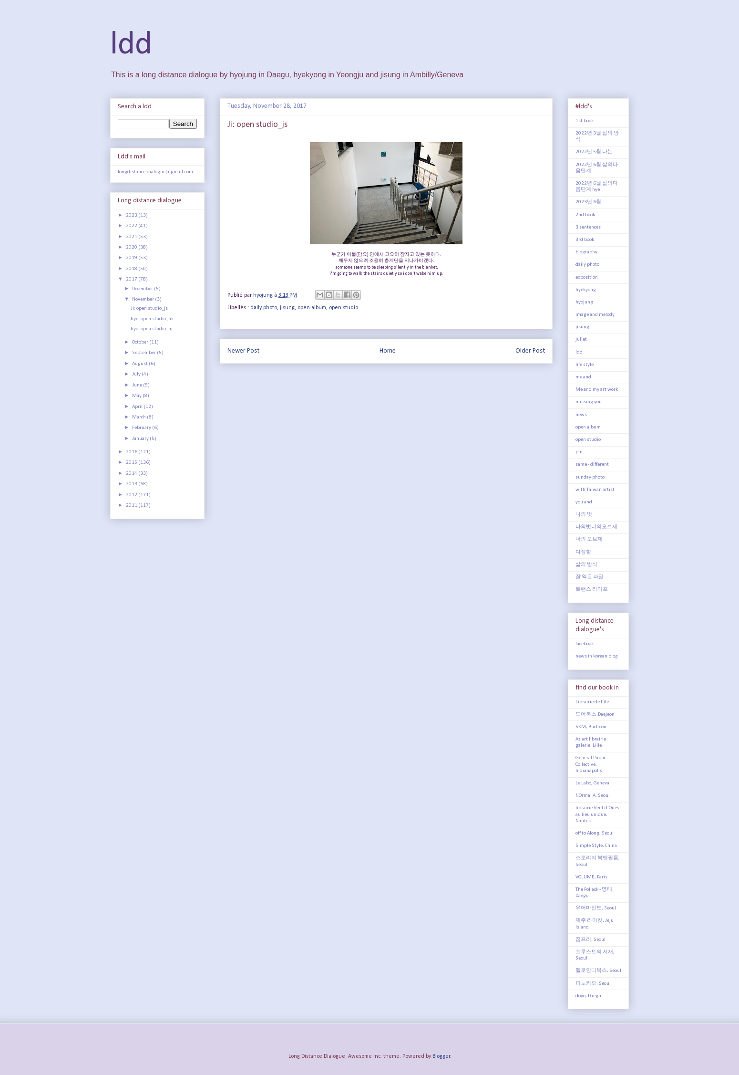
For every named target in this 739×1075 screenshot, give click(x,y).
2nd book (585, 215)
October (140, 342)
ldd (131, 45)
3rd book (584, 239)
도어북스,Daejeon (595, 714)
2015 (132, 462)
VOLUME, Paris (591, 877)
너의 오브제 (589, 539)
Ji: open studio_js (149, 308)
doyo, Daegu (588, 996)
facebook (584, 644)
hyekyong (585, 289)
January (141, 438)
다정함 (583, 552)
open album (312, 308)
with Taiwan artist (595, 489)
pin (579, 452)
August (140, 363)
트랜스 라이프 (591, 589)
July (137, 374)
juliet (581, 339)
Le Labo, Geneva (592, 783)
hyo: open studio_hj (152, 329)
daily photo (263, 308)
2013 (132, 484)
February (142, 427)
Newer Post (243, 351)
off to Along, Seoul (594, 833)
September (144, 352)
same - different (592, 464)
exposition (586, 277)
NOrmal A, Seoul (592, 795)
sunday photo (590, 477)
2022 (132, 226)
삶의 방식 (586, 564)
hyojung (584, 302)
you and (583, 502)
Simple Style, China (596, 845)
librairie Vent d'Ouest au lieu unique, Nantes (598, 814)
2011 (132, 505)
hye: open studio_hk (152, 319)
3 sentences (588, 227)
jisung (287, 308)
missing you (588, 402)
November (143, 299)
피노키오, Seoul (593, 983)
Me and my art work (596, 389)
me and (583, 377)
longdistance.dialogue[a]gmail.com (155, 172)
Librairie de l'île (592, 702)
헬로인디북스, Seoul (598, 970)
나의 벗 (583, 514)
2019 (132, 258)
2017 (132, 279)
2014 (132, 473)
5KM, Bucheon (590, 727)
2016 (132, 452)
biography (586, 252)
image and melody (595, 314)
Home (388, 351)
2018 (132, 268)
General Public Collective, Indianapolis (590, 764)
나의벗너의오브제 (596, 527)
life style (584, 364)
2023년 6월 (588, 202)
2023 (132, 215)
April (138, 406)
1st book (584, 121)
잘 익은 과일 (589, 577)
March (139, 417)
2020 (132, 247)
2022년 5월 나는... (596, 152)
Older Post (530, 351)
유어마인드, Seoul (595, 908)
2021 (132, 237)
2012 (132, 495)
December (143, 289)
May (137, 395)
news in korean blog (596, 656)
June (137, 385)
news (581, 414)
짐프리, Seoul (590, 939)
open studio (343, 308)
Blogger (441, 1056)
